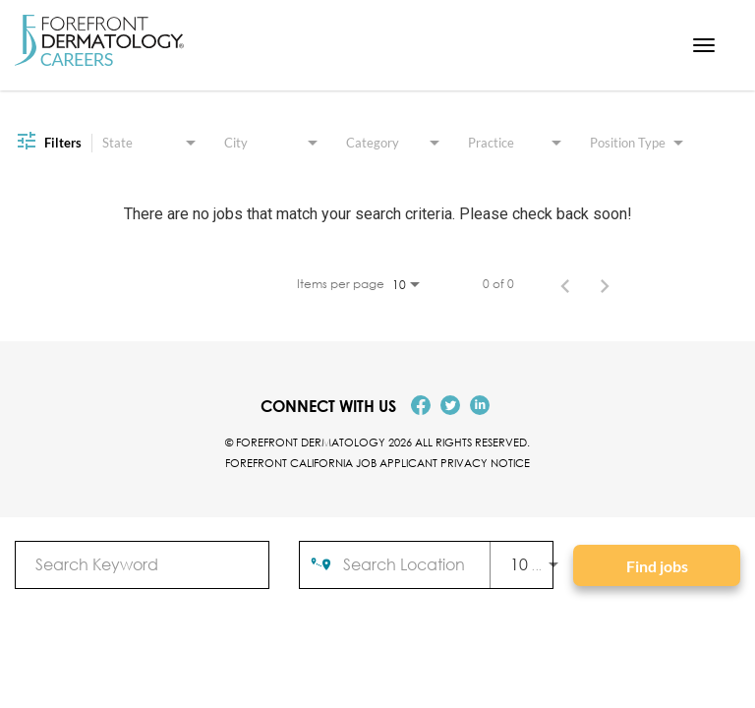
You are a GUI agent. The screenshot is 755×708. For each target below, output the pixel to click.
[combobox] (142, 564)
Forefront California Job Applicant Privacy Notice (377, 462)
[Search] (656, 565)
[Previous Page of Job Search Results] (565, 284)
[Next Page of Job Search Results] (604, 284)
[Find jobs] (656, 565)
